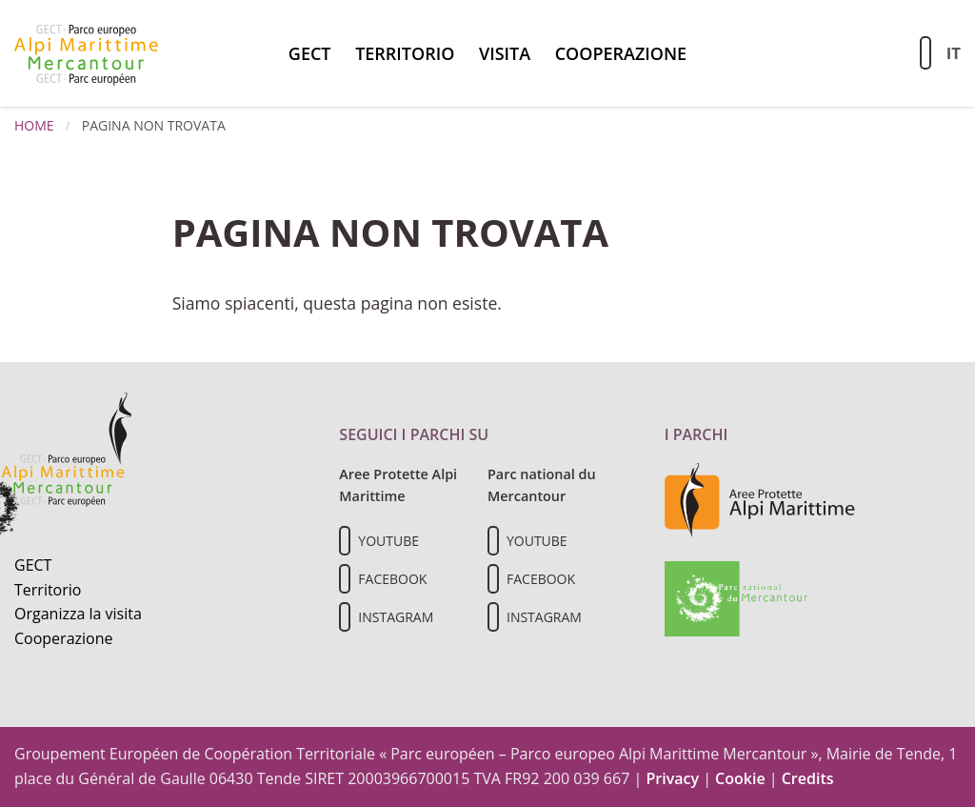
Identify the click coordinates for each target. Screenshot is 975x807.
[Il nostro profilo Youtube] (344, 540)
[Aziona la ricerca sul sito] (925, 53)
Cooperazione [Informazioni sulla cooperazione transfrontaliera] (63, 638)
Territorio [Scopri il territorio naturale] (47, 589)
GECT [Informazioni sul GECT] (32, 565)
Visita (504, 53)
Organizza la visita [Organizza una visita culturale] (78, 613)
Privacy (672, 778)
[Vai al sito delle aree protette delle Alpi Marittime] (760, 499)
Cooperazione (620, 53)
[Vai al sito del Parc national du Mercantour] (736, 597)
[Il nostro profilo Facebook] (344, 579)
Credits (808, 778)
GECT (310, 53)
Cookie (740, 778)
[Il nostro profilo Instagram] (344, 617)
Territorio (404, 53)
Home (34, 125)
